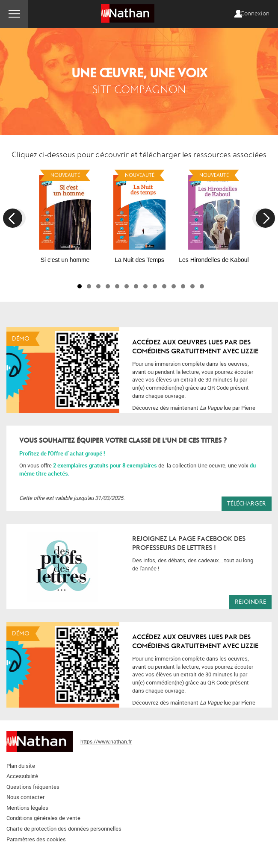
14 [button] (202, 286)
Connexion (254, 13)
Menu (14, 14)
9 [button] (155, 286)
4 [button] (108, 286)
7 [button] (136, 286)
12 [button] (183, 286)
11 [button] (174, 286)
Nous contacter (25, 797)
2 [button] (89, 286)
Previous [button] (12, 218)
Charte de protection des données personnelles (63, 828)
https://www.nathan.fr (106, 741)
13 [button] (192, 286)
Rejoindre (250, 601)
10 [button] (164, 286)
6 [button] (126, 286)
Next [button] (265, 218)
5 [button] (117, 286)
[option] (65, 215)
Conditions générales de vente (43, 818)
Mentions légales (27, 807)
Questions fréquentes (32, 786)
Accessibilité (22, 776)
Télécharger (246, 503)
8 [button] (145, 286)
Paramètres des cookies (36, 839)
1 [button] (79, 286)
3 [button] (98, 286)
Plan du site (20, 766)
